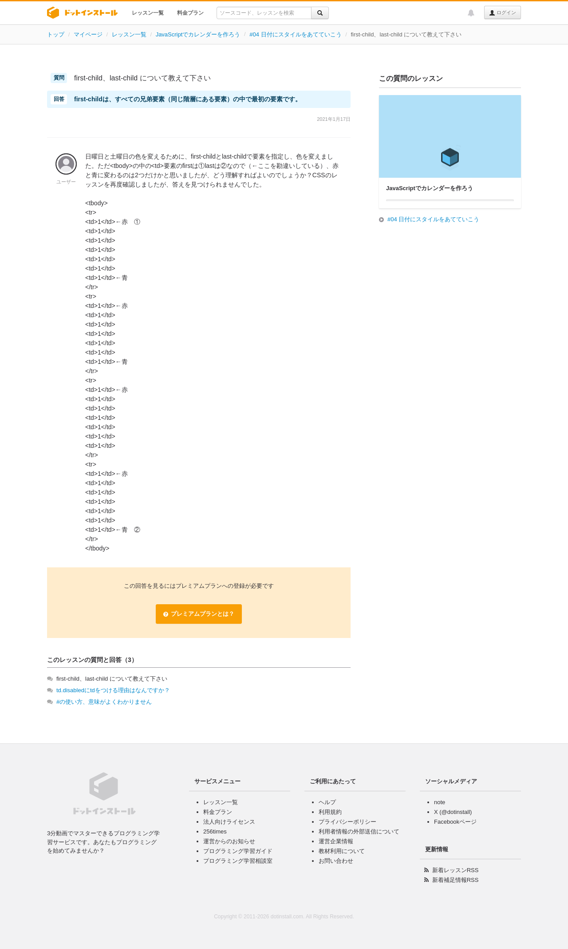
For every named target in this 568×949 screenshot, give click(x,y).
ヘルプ (327, 802)
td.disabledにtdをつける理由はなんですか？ (113, 690)
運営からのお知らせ (229, 841)
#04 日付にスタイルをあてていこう (295, 34)
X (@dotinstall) (453, 812)
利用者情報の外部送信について (359, 831)
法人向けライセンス (229, 821)
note (439, 802)
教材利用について (342, 851)
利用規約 (330, 812)
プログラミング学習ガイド (237, 851)
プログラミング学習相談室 (237, 860)
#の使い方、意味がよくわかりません (104, 701)
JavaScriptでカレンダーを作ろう (198, 34)
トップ (55, 34)
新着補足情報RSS (455, 880)
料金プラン (190, 13)
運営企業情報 (336, 841)
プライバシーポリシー (347, 821)
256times (215, 831)
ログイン (502, 13)
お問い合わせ (336, 860)
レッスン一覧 (148, 13)
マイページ (88, 34)
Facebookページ (455, 821)
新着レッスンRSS (455, 870)
